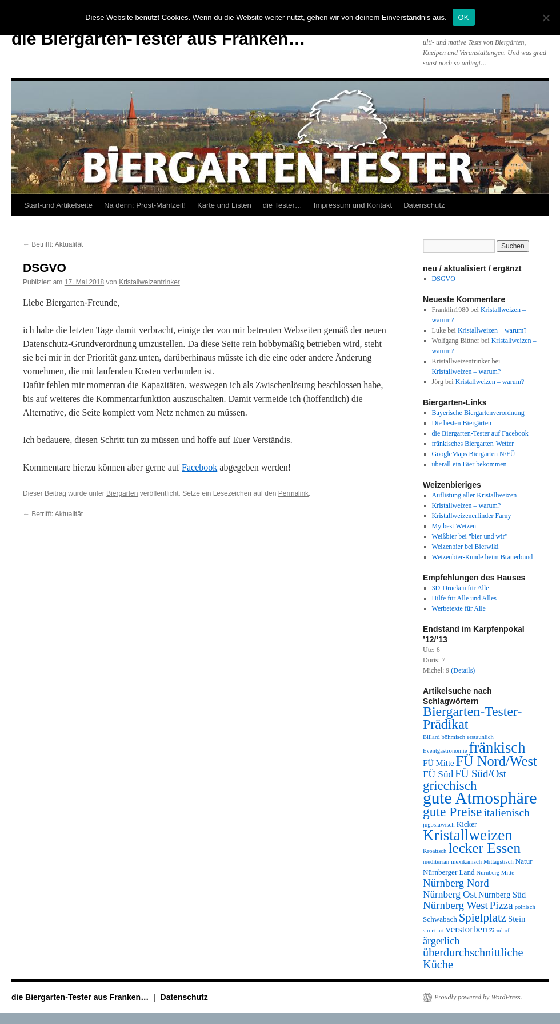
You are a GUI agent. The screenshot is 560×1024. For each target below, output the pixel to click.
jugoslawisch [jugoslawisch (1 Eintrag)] (439, 824)
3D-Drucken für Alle (460, 588)
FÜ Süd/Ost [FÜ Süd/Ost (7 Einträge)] (480, 774)
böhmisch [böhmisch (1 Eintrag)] (453, 737)
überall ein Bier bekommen (469, 464)
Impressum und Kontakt (353, 205)
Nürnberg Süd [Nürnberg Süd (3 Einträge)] (502, 894)
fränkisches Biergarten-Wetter (473, 444)
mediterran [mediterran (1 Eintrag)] (436, 862)
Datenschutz (424, 205)
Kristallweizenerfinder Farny (471, 516)
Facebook (199, 467)
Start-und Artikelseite (58, 205)
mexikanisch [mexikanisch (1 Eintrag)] (466, 862)
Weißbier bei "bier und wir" (470, 536)
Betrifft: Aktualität (53, 244)
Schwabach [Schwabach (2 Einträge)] (440, 919)
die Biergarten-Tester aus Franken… (158, 38)
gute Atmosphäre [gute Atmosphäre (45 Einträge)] (480, 798)
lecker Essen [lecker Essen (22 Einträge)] (484, 848)
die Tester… (282, 205)
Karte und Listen (224, 205)
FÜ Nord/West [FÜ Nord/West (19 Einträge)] (496, 761)
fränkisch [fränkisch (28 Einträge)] (497, 747)
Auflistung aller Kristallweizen (474, 495)
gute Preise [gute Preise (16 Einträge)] (452, 811)
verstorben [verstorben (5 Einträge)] (466, 929)
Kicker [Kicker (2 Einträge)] (467, 824)
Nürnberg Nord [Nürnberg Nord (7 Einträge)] (456, 883)
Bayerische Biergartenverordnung (478, 413)
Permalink (293, 493)
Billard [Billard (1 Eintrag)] (431, 737)
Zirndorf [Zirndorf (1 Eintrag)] (499, 930)
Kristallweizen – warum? (492, 330)
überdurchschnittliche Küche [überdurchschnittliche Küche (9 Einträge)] (473, 958)
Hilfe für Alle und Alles (464, 598)
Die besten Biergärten (461, 423)
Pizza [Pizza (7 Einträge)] (501, 905)
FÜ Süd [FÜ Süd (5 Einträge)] (438, 774)
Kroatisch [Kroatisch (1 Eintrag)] (434, 851)
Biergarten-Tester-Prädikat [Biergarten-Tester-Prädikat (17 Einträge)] (472, 718)
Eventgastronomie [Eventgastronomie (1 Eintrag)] (445, 751)
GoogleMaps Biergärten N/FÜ (473, 454)
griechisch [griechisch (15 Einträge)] (450, 785)
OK (463, 17)
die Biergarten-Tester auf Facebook (480, 433)
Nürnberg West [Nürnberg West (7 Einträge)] (455, 905)
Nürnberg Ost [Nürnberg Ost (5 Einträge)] (450, 894)
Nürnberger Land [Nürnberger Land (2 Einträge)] (449, 872)
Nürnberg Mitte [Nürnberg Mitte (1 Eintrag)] (495, 872)
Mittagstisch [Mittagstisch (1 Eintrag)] (498, 862)
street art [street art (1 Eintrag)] (433, 930)
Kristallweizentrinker (149, 282)
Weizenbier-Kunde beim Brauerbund (482, 557)
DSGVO (443, 279)
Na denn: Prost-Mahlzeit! (145, 205)
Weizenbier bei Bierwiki (465, 547)
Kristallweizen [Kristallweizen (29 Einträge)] (468, 835)
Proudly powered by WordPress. (478, 997)
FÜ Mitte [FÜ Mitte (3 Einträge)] (438, 763)
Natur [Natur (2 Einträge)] (524, 861)
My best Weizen (454, 526)
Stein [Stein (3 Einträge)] (516, 918)
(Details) (463, 670)
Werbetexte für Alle (459, 608)
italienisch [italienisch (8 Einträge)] (506, 812)
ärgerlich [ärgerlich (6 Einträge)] (441, 941)
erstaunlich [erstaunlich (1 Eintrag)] (480, 737)
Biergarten (122, 493)
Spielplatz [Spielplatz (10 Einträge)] (482, 917)
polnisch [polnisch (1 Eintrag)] (525, 907)
